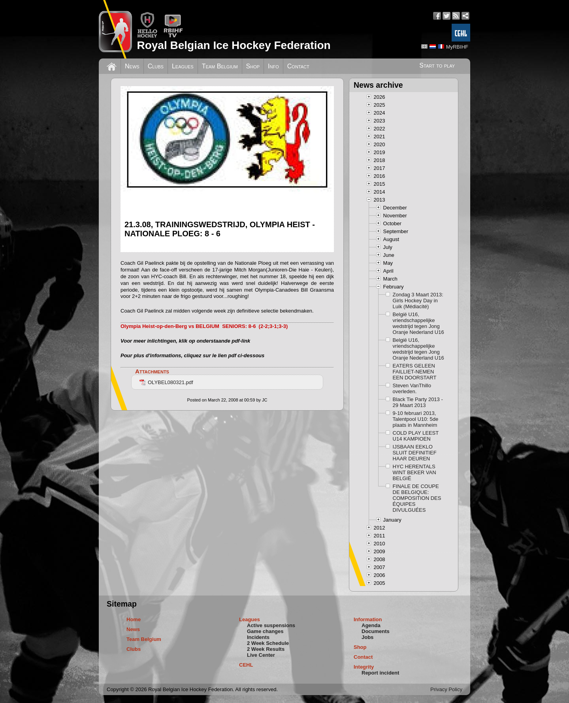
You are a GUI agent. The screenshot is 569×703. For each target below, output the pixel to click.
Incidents (258, 637)
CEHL (246, 665)
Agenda (371, 625)
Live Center (261, 655)
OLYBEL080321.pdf (166, 382)
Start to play (437, 65)
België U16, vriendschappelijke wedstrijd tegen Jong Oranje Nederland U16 (418, 323)
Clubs (156, 66)
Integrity (364, 667)
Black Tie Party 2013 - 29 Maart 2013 (418, 402)
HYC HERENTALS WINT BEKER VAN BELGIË (414, 472)
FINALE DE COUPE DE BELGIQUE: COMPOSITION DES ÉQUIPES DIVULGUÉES (417, 498)
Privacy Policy (446, 689)
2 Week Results (265, 649)
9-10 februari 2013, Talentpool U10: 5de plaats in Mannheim (416, 419)
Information (368, 619)
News (132, 66)
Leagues (183, 66)
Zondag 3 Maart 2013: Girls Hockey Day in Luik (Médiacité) (418, 300)
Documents (376, 631)
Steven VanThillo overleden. (412, 388)
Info (273, 66)
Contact (298, 66)
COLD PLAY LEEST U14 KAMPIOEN (416, 436)
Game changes (265, 631)
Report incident (380, 673)
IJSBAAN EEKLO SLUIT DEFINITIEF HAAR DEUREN (415, 453)
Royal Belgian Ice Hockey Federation (233, 45)
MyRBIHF (457, 47)
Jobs (367, 637)
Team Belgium (220, 66)
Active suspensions (271, 625)
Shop (253, 66)
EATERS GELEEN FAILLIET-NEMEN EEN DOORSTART (415, 372)
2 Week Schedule (268, 643)
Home (133, 619)
